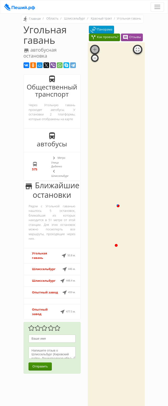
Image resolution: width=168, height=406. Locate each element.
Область (52, 18)
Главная (35, 19)
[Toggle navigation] (157, 7)
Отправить (40, 366)
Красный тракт (101, 18)
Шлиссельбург (74, 18)
